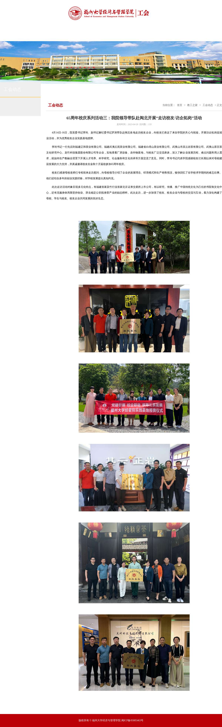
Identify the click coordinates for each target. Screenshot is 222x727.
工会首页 (35, 34)
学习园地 (155, 34)
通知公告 (75, 34)
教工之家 (192, 105)
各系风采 (175, 34)
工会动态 (95, 34)
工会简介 (55, 34)
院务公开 (135, 34)
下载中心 (195, 34)
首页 (179, 105)
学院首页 (15, 34)
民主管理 (115, 34)
